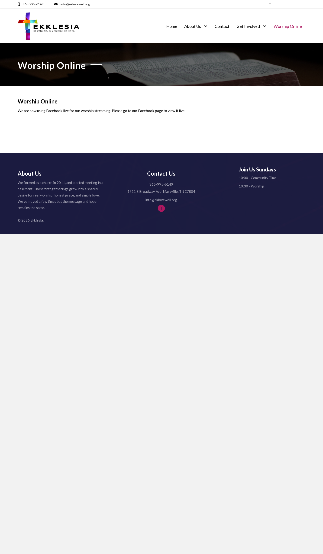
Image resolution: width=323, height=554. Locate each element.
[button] (270, 3)
